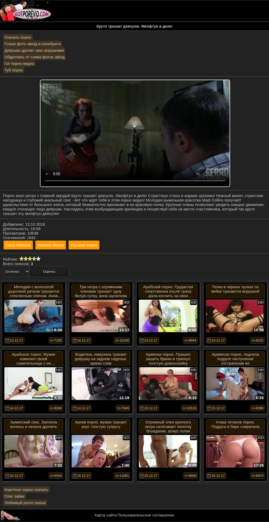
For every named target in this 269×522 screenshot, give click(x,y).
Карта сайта (106, 515)
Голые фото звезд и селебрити (32, 44)
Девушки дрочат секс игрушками (34, 50)
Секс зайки (14, 496)
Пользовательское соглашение (145, 515)
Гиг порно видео (19, 63)
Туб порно (13, 70)
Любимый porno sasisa (25, 502)
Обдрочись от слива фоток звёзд (34, 57)
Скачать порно (17, 37)
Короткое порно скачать (26, 489)
